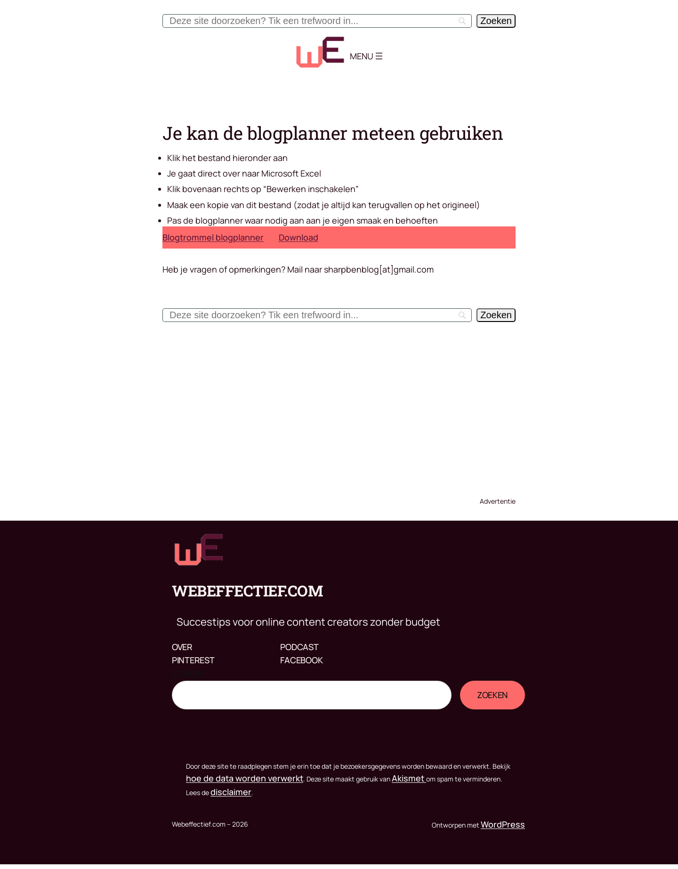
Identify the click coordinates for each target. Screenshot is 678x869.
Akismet (409, 778)
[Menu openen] (379, 56)
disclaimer (230, 791)
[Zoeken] (496, 21)
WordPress (503, 824)
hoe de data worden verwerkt (244, 778)
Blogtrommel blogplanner (213, 237)
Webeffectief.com (247, 590)
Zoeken (187, 673)
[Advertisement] (339, 407)
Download (298, 237)
